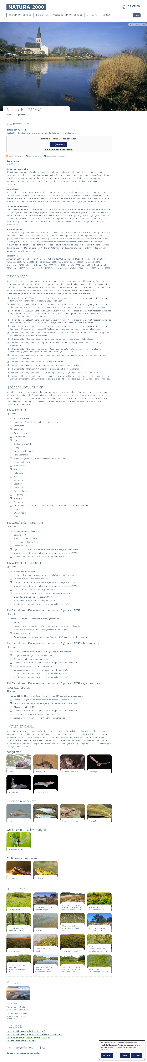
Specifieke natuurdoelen (125, 128)
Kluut (16, 469)
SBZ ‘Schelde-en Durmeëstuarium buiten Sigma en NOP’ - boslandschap (128, 139)
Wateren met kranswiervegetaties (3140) (31, 578)
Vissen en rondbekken (123, 149)
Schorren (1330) (20, 545)
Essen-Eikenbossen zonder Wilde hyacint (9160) (34, 600)
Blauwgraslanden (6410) (24, 707)
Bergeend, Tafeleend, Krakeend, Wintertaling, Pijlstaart (38, 422)
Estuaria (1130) (20, 535)
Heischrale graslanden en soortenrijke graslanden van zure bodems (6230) (46, 703)
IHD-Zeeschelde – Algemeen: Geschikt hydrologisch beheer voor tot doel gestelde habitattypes (51, 339)
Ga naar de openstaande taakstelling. (23, 1053)
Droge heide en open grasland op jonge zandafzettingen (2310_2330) (44, 575)
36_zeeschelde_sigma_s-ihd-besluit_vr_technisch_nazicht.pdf (34, 1034)
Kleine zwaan (19, 465)
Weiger (125, 1055)
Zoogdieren (119, 147)
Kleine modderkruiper (23, 462)
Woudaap (18, 516)
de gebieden (20, 115)
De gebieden (42, 15)
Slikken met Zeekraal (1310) (25, 538)
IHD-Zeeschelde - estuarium (125, 133)
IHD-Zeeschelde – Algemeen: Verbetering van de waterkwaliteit (37, 361)
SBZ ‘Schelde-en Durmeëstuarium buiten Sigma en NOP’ (128, 137)
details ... (14, 414)
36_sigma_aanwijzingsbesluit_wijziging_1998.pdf (28, 1037)
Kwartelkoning (20, 480)
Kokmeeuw (19, 473)
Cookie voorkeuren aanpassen (59, 149)
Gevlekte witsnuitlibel (23, 444)
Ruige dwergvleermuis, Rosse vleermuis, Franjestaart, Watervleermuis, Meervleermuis (51, 505)
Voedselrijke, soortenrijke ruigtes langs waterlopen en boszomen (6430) (45, 553)
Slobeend (18, 509)
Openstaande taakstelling (126, 168)
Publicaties (120, 164)
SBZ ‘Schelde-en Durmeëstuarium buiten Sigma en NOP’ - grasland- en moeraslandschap (128, 141)
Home (8, 115)
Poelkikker (18, 487)
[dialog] (122, 1050)
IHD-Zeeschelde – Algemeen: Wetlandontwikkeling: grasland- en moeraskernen (44, 369)
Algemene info (121, 120)
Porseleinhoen (20, 491)
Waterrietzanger (21, 513)
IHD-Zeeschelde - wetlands (124, 135)
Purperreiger (19, 494)
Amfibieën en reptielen (123, 153)
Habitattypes (121, 156)
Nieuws (118, 160)
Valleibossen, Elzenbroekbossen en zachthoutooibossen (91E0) (41, 556)
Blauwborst (19, 429)
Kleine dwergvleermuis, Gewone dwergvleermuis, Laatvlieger (40, 458)
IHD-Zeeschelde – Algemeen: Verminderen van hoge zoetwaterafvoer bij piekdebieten (47, 365)
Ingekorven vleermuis (23, 451)
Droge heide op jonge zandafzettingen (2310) (34, 655)
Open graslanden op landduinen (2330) (31, 659)
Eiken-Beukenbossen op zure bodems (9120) (33, 597)
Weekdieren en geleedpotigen (125, 151)
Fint (15, 440)
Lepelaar (18, 484)
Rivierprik (18, 498)
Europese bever (20, 436)
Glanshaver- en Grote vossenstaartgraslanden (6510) (36, 589)
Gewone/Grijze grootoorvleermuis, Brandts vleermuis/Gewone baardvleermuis (48, 626)
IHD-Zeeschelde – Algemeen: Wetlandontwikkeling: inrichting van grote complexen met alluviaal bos (54, 372)
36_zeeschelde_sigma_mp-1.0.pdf (21, 1040)
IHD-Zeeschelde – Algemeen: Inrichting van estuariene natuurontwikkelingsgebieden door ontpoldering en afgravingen (57, 344)
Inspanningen (121, 124)
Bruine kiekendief (22, 433)
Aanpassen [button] (107, 1055)
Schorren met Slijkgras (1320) (26, 542)
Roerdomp (18, 502)
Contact (106, 15)
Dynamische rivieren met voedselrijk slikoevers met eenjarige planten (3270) (47, 549)
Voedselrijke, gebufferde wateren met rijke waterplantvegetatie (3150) (44, 582)
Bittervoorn (19, 426)
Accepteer (136, 1055)
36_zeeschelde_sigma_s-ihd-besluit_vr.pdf (25, 1031)
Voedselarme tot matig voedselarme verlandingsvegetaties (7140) (42, 593)
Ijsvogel (17, 447)
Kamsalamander (21, 455)
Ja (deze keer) (58, 144)
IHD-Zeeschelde (120, 131)
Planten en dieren (123, 144)
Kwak (16, 476)
